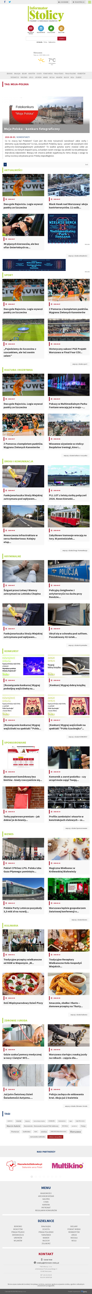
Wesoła (52, 77)
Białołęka (17, 73)
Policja (83, 1126)
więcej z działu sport (79, 364)
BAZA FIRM (61, 29)
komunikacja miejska (39, 1121)
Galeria (46, 1199)
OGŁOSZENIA (51, 29)
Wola (72, 77)
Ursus (31, 77)
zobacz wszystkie (55, 1137)
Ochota (39, 73)
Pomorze (15, 1131)
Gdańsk (18, 1121)
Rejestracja (78, 2)
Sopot (35, 1131)
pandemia (74, 1126)
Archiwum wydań (46, 1196)
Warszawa (75, 1131)
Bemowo (10, 73)
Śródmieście (15, 77)
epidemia (10, 1121)
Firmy (45, 42)
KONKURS (52, 1121)
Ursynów (38, 77)
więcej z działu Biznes (79, 920)
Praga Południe (70, 73)
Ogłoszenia (51, 42)
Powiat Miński (48, 73)
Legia (70, 1121)
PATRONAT (46, 1207)
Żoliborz (78, 77)
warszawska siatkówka (37, 1137)
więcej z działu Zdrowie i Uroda (76, 1106)
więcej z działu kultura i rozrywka (75, 455)
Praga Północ (59, 73)
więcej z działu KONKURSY (78, 737)
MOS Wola (65, 1126)
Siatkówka (26, 1132)
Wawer (45, 77)
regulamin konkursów (46, 1210)
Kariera (46, 1204)
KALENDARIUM (41, 29)
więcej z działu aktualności (77, 256)
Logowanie (63, 2)
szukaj (62, 38)
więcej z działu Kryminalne (78, 645)
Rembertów (81, 73)
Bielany (24, 73)
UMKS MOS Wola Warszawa (58, 1131)
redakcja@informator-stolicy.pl (48, 1263)
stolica (44, 1131)
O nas (46, 1202)
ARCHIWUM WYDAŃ (31, 30)
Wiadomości (46, 1193)
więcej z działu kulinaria (79, 1015)
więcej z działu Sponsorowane (76, 828)
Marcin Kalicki (13, 1126)
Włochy (66, 77)
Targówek (24, 77)
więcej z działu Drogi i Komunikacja (75, 550)
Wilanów (59, 77)
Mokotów (31, 73)
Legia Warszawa (80, 1121)
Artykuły (39, 42)
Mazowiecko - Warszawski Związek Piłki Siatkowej (41, 1126)
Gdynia (27, 1121)
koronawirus (61, 1121)
